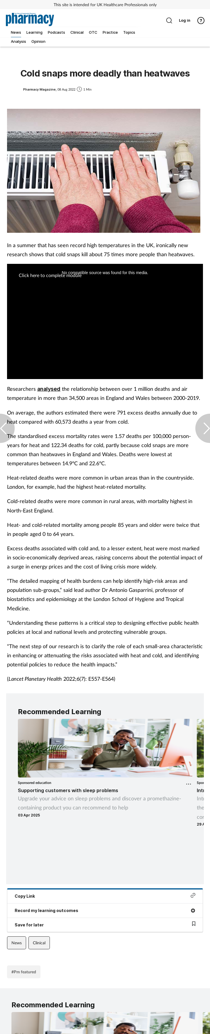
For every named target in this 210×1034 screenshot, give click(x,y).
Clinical (39, 942)
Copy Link (105, 896)
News (16, 942)
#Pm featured (23, 971)
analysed (48, 389)
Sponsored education (34, 782)
